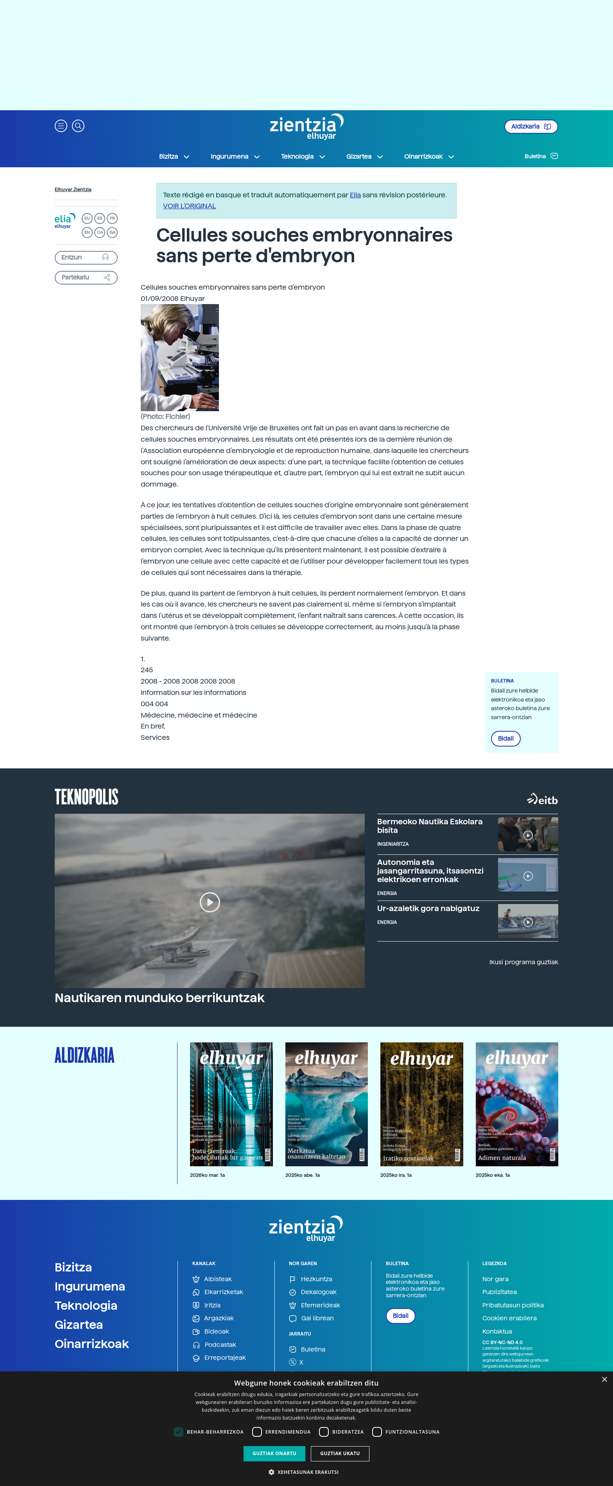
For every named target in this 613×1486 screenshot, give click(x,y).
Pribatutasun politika (513, 1305)
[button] (61, 125)
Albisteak (212, 1279)
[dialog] (306, 1428)
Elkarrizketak (217, 1292)
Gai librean (311, 1318)
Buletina (541, 156)
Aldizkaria (531, 127)
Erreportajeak (219, 1358)
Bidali (506, 738)
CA (100, 232)
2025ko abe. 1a (302, 1175)
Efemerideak (314, 1306)
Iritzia (206, 1306)
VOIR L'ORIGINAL (189, 206)
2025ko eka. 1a (493, 1175)
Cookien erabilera (509, 1318)
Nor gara (495, 1279)
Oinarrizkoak (92, 1344)
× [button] (604, 1380)
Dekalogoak (313, 1292)
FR (112, 218)
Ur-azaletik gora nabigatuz (428, 908)
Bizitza (73, 1267)
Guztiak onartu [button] (274, 1453)
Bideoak (210, 1332)
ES (99, 218)
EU (87, 218)
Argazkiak (213, 1318)
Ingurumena (90, 1286)
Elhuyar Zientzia (73, 189)
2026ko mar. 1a (207, 1175)
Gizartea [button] (365, 157)
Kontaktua (497, 1331)
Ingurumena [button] (236, 157)
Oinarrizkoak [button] (429, 157)
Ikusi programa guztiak (523, 962)
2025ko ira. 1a (396, 1175)
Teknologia (86, 1305)
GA (112, 232)
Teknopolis (86, 796)
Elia (355, 195)
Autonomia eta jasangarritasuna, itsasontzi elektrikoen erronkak (430, 871)
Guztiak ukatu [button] (340, 1453)
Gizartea (79, 1325)
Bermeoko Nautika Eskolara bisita (430, 826)
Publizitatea (499, 1292)
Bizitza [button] (174, 157)
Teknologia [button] (303, 157)
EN (87, 232)
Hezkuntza (310, 1279)
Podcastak (214, 1345)
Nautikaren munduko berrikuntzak (160, 997)
